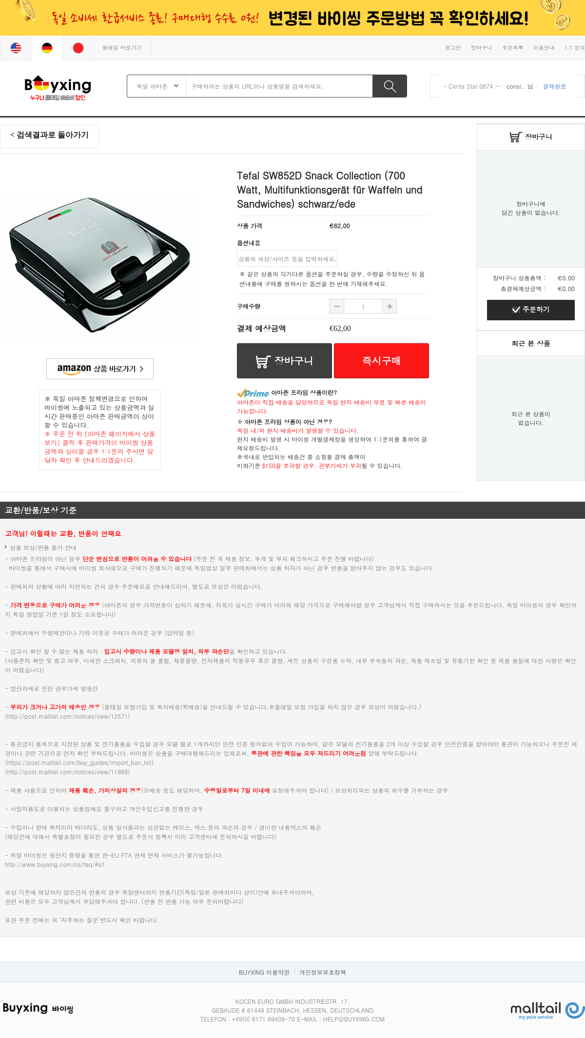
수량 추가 (337, 306)
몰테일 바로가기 (122, 47)
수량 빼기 (389, 306)
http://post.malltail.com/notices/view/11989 (67, 771)
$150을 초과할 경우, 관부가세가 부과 (312, 465)
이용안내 (544, 47)
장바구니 (481, 47)
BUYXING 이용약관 (264, 972)
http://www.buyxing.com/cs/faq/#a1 (55, 864)
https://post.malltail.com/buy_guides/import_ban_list (79, 762)
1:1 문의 (575, 47)
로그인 (453, 47)
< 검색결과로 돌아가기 (49, 135)
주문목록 (513, 47)
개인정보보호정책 (322, 972)
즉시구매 (381, 360)
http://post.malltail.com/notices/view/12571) (68, 716)
